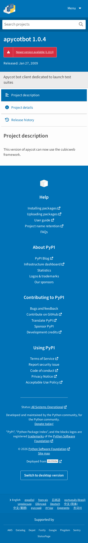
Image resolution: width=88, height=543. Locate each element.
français (43, 500)
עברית (49, 508)
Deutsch (55, 504)
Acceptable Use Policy (42, 382)
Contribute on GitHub (42, 314)
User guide (42, 220)
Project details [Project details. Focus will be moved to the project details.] (19, 107)
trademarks (36, 436)
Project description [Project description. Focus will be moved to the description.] (22, 95)
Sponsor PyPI (44, 326)
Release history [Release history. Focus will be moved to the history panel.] (19, 120)
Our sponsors (44, 282)
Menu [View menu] (75, 8)
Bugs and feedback (44, 308)
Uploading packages (42, 214)
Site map (44, 453)
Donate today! (44, 424)
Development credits (42, 332)
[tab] (44, 95)
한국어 (77, 508)
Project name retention (42, 226)
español (29, 500)
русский (36, 508)
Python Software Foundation (47, 449)
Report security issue (44, 364)
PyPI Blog (42, 258)
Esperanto (63, 508)
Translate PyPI (42, 320)
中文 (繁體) (20, 508)
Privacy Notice (42, 376)
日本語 (56, 500)
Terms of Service (42, 358)
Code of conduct (42, 370)
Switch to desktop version (44, 475)
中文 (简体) (71, 504)
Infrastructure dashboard (42, 264)
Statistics (44, 270)
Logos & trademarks (44, 276)
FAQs (44, 231)
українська (24, 504)
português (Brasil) (75, 500)
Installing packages (42, 208)
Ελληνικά (40, 504)
